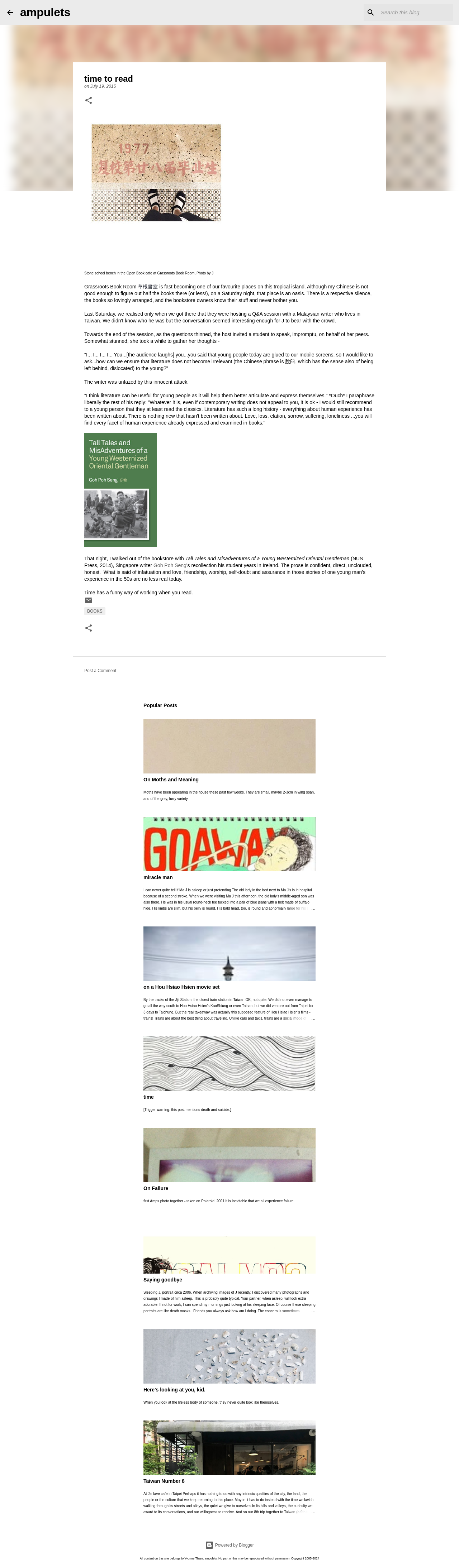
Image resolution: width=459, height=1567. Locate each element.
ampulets (45, 12)
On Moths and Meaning (171, 779)
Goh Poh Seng (169, 565)
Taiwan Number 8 (164, 1481)
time (148, 1097)
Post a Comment (100, 670)
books (95, 611)
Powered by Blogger (229, 1545)
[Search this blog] (415, 12)
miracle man (158, 877)
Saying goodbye (162, 1280)
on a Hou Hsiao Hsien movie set (181, 987)
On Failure (155, 1188)
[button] (88, 101)
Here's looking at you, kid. (174, 1390)
